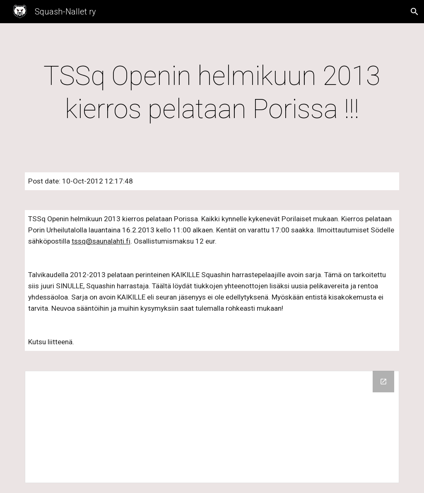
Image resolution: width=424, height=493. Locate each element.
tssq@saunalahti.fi (101, 241)
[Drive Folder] (212, 427)
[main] (212, 92)
